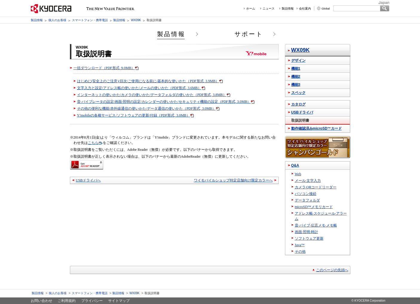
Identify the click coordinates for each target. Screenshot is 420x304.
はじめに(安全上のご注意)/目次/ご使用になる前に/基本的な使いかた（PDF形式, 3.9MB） (148, 81)
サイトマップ (119, 301)
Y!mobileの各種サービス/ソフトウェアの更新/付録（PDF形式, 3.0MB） (133, 115)
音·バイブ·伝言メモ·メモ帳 (316, 225)
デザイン (298, 60)
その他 (300, 251)
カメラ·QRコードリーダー (316, 187)
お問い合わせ (41, 301)
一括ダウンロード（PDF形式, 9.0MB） (104, 68)
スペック (298, 93)
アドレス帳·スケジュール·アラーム (321, 216)
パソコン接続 (305, 194)
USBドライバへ (88, 180)
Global (325, 8)
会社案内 (305, 8)
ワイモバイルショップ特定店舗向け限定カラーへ (233, 180)
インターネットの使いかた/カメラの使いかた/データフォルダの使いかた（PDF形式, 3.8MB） (151, 95)
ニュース (269, 8)
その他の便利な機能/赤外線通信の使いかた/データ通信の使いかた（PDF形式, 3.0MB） (146, 108)
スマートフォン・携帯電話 (90, 20)
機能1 (296, 68)
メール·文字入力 (308, 181)
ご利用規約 (67, 301)
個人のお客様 (57, 20)
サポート (248, 34)
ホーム (250, 8)
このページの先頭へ (332, 270)
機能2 (296, 77)
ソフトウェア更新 (309, 238)
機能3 (296, 85)
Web (298, 174)
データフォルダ (307, 200)
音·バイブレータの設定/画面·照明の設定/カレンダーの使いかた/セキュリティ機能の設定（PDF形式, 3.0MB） (164, 102)
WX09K (136, 20)
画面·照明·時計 (306, 232)
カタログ (298, 104)
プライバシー (92, 301)
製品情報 (288, 8)
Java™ (300, 245)
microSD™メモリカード (314, 207)
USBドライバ (302, 112)
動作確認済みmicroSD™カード (316, 128)
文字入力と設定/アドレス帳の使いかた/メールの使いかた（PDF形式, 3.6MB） (139, 88)
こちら (93, 143)
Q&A (295, 165)
